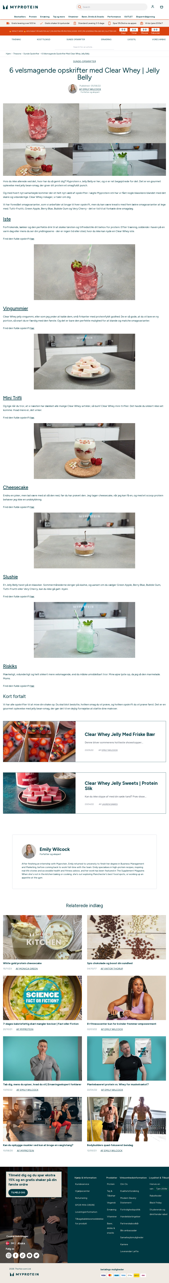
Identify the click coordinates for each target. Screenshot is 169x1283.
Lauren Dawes (110, 804)
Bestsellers (20, 17)
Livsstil (132, 39)
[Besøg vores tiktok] (22, 1255)
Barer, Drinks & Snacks (93, 17)
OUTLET (128, 17)
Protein (33, 17)
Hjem (8, 54)
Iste (7, 219)
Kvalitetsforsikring (129, 1191)
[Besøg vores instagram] (9, 1255)
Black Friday (156, 1202)
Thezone (17, 54)
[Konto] (153, 7)
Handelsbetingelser (130, 1216)
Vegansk (111, 1202)
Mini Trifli (12, 398)
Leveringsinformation (86, 1212)
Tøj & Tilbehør (111, 1193)
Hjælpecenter (82, 1191)
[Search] (80, 6)
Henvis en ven (159, 1187)
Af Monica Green (27, 968)
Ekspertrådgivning (145, 17)
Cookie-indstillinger (17, 1236)
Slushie (10, 577)
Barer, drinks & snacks (111, 1228)
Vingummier (15, 308)
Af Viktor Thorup (112, 968)
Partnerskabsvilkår (129, 1223)
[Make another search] (84, 47)
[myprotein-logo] (20, 7)
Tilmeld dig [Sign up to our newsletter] (18, 1192)
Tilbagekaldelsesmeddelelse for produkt (89, 1221)
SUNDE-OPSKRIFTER (84, 61)
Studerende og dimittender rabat (159, 1212)
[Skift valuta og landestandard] (34, 1243)
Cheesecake (15, 487)
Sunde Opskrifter (76, 39)
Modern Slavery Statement (128, 1200)
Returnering (81, 1198)
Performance (114, 17)
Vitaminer (73, 17)
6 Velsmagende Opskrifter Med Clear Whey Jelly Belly (65, 54)
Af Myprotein (24, 1029)
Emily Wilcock (110, 750)
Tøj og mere (59, 17)
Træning (16, 39)
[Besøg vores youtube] (29, 1255)
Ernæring (44, 17)
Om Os (124, 1184)
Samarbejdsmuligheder (131, 1237)
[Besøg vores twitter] (36, 1255)
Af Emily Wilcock (90, 89)
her (32, 238)
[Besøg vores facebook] (16, 1255)
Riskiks (10, 666)
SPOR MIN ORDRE (85, 1205)
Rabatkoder (155, 1195)
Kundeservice (82, 1184)
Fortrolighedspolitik (130, 1209)
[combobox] (111, 6)
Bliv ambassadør (128, 1230)
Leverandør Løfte (129, 1251)
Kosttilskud (43, 39)
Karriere (124, 1244)
